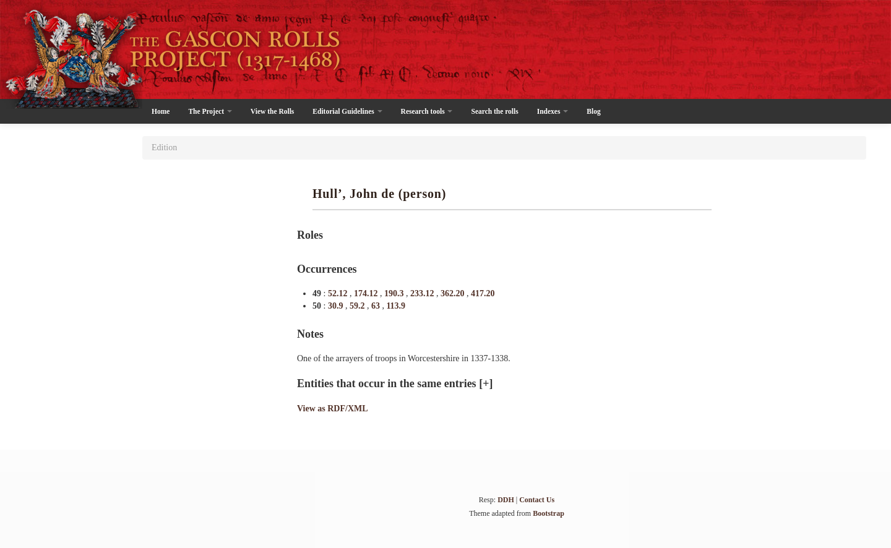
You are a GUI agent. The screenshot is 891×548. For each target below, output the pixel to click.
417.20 (483, 293)
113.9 (395, 305)
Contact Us (536, 499)
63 (376, 305)
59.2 (358, 305)
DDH (505, 499)
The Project (209, 111)
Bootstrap (548, 513)
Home (161, 111)
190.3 (395, 293)
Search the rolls (494, 111)
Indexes (553, 111)
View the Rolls (272, 111)
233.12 (423, 293)
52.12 (339, 293)
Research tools (427, 111)
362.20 (454, 293)
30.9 (336, 305)
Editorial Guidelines (347, 111)
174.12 (367, 293)
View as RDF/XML (332, 408)
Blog (593, 111)
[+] (486, 383)
